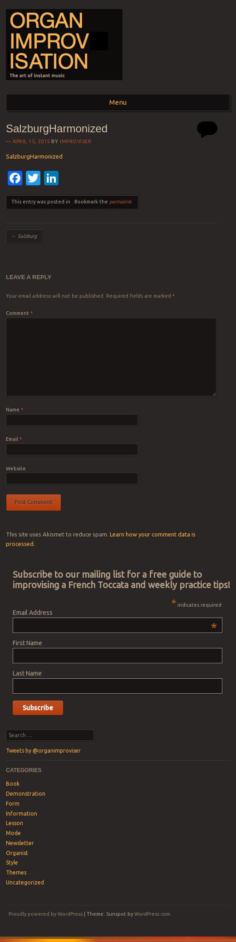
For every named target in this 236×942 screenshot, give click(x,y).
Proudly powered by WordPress (46, 914)
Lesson (14, 823)
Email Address (115, 612)
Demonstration (25, 794)
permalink (120, 201)
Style (12, 862)
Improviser (76, 141)
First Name (27, 643)
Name (14, 409)
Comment (19, 313)
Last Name (27, 673)
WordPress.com (152, 914)
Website (16, 468)
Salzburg (24, 236)
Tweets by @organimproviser (43, 751)
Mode (13, 833)
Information (21, 813)
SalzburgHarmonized (34, 156)
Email (14, 439)
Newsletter (20, 843)
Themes (16, 872)
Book (13, 784)
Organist (17, 853)
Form (13, 804)
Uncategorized (25, 882)
